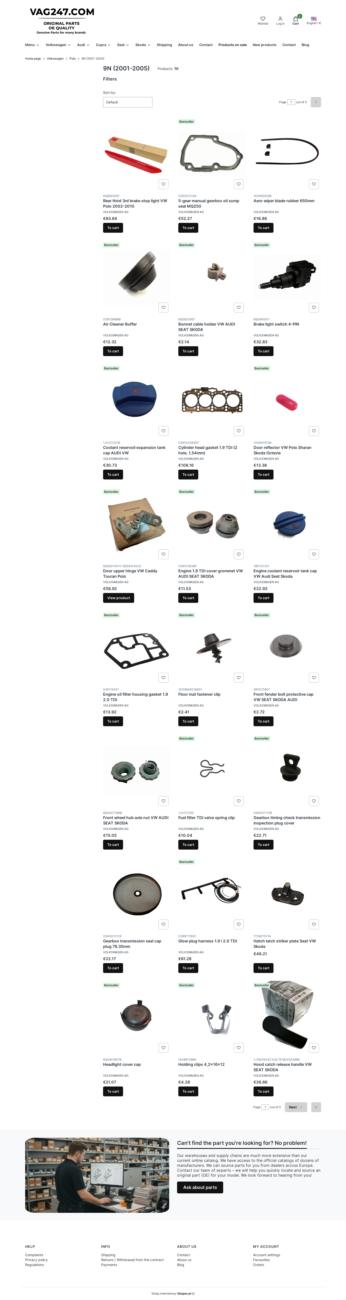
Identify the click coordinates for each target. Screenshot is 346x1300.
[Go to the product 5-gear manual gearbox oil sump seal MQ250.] (212, 154)
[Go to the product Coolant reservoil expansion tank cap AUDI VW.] (136, 401)
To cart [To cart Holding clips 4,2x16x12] (188, 1091)
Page (282, 102)
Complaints (34, 1255)
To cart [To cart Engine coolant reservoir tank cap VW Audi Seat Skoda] (263, 598)
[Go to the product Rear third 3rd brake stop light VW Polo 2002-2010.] (136, 154)
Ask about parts (200, 1187)
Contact (183, 1255)
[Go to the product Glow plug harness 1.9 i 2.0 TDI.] (212, 894)
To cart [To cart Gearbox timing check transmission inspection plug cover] (263, 844)
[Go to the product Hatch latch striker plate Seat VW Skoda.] (287, 894)
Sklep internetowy (171, 1293)
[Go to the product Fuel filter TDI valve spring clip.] (212, 771)
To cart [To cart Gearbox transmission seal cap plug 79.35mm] (113, 968)
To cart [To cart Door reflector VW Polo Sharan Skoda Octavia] (263, 474)
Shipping (108, 1255)
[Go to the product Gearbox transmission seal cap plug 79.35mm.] (136, 894)
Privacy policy (36, 1260)
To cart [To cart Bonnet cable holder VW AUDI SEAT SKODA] (188, 351)
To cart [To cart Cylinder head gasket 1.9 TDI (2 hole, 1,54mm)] (188, 474)
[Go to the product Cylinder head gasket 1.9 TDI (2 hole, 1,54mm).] (212, 401)
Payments (109, 1265)
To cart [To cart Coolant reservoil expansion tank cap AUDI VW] (113, 474)
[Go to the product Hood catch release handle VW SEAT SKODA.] (287, 1018)
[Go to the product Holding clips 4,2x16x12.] (212, 1018)
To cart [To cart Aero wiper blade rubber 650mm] (263, 228)
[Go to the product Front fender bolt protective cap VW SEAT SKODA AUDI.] (287, 648)
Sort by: (109, 92)
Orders (258, 1265)
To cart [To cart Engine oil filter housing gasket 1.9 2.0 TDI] (113, 721)
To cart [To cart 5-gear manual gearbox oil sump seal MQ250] (188, 228)
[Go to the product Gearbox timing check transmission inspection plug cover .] (287, 771)
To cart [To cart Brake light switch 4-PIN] (263, 351)
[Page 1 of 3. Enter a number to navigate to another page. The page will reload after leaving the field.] (291, 102)
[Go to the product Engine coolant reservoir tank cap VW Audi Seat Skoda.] (287, 524)
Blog (180, 1265)
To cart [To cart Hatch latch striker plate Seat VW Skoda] (263, 968)
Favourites (261, 1260)
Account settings (266, 1255)
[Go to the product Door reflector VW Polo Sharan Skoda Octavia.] (287, 401)
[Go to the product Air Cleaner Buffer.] (136, 277)
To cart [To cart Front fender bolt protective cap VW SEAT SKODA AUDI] (263, 721)
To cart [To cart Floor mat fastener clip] (188, 721)
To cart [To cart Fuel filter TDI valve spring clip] (188, 844)
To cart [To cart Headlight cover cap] (113, 1091)
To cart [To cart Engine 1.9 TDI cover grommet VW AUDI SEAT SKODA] (188, 598)
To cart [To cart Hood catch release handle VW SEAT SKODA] (263, 1091)
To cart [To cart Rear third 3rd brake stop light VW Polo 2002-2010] (113, 228)
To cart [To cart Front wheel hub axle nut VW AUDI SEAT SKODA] (113, 844)
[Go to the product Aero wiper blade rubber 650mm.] (287, 154)
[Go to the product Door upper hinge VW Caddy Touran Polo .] (136, 524)
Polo (73, 58)
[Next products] (296, 1107)
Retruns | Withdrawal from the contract (132, 1260)
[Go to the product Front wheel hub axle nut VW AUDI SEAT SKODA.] (136, 771)
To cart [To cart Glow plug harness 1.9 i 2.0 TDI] (188, 968)
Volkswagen (55, 58)
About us (184, 1260)
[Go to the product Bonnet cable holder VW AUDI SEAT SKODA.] (212, 277)
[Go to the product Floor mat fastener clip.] (212, 648)
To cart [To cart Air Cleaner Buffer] (113, 351)
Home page (33, 58)
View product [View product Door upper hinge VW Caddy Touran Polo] (118, 598)
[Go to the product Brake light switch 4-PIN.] (287, 277)
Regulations (34, 1265)
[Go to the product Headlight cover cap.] (136, 1018)
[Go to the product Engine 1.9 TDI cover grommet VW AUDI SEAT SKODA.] (212, 524)
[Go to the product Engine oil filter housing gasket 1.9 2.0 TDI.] (136, 648)
